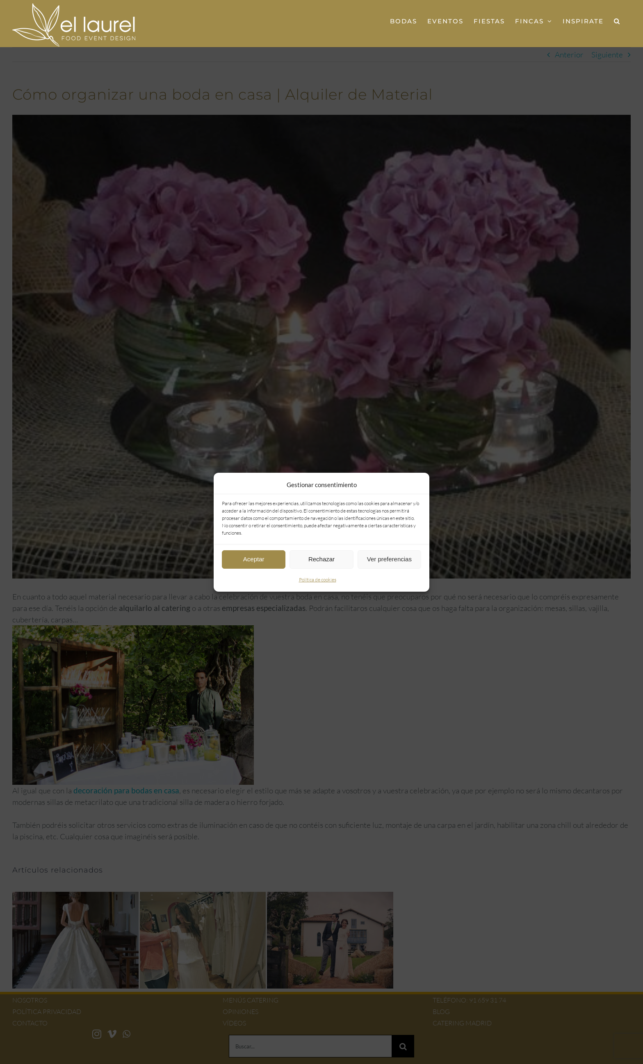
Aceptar (253, 559)
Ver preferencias (389, 559)
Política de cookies (317, 579)
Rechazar (321, 559)
